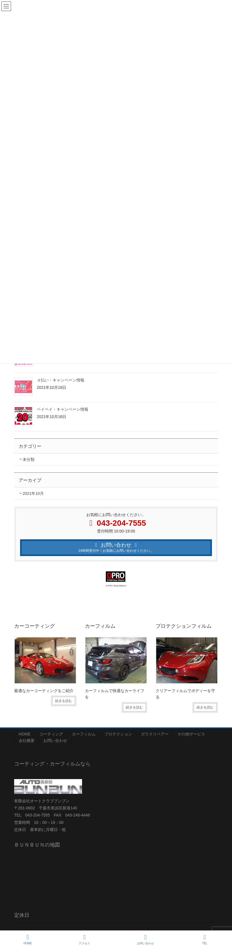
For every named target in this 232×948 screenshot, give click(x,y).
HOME (25, 734)
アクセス (84, 939)
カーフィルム (84, 734)
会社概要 (27, 740)
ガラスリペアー (155, 734)
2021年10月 (33, 493)
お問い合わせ (55, 740)
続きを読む (63, 701)
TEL (205, 939)
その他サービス (191, 734)
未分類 (29, 459)
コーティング (51, 734)
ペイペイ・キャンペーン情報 (62, 409)
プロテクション (118, 734)
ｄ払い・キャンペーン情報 (60, 380)
